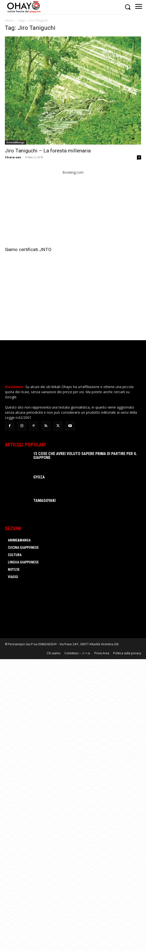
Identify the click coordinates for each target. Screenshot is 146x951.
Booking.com (73, 172)
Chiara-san (13, 157)
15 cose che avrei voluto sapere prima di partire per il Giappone (85, 455)
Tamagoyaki (44, 500)
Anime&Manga (15, 142)
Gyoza (39, 477)
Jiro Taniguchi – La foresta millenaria (48, 151)
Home (9, 20)
